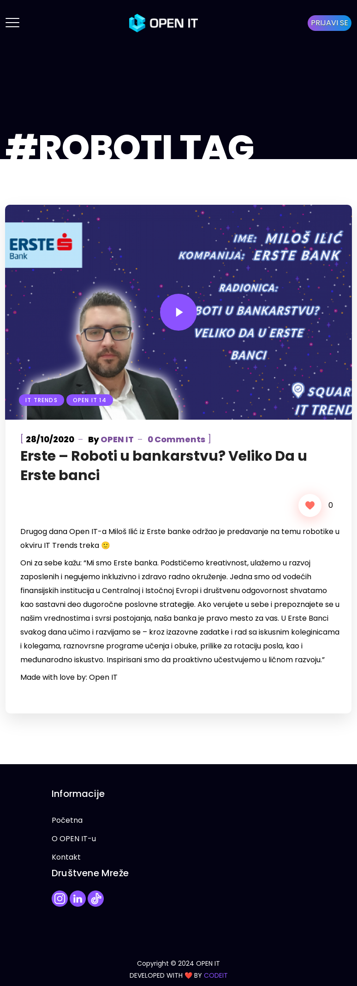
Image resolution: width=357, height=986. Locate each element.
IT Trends (41, 400)
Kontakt (66, 857)
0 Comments (176, 439)
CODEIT (216, 975)
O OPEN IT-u (74, 838)
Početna (67, 820)
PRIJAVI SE (329, 23)
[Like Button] (309, 505)
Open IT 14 (90, 400)
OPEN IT (117, 439)
